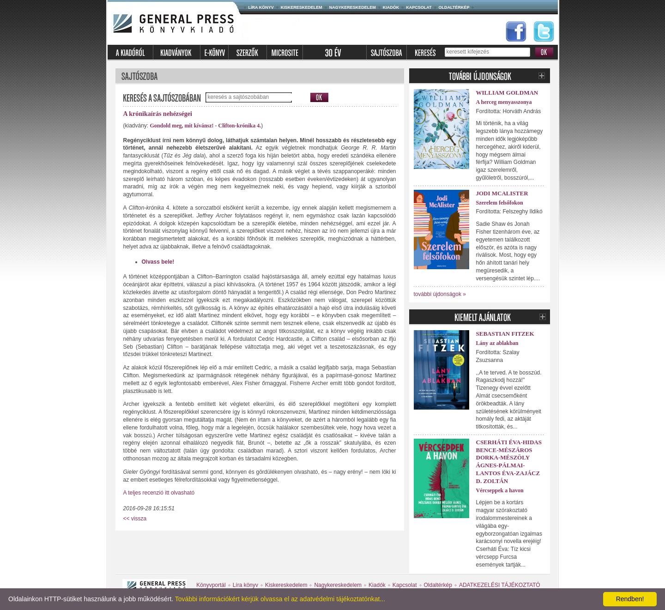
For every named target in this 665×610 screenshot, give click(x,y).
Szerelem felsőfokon (499, 202)
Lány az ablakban (497, 343)
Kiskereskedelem (301, 7)
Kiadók (391, 7)
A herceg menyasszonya (504, 102)
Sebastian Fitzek (505, 333)
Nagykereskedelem (352, 7)
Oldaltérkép (454, 7)
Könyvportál (210, 585)
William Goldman (507, 92)
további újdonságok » (440, 294)
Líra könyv (261, 7)
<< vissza (135, 518)
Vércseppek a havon (500, 490)
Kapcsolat (418, 7)
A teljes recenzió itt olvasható (159, 492)
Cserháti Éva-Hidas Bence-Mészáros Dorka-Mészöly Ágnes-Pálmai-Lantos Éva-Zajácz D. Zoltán (509, 461)
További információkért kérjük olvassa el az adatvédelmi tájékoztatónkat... (280, 599)
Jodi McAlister (502, 193)
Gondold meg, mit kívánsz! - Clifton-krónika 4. (205, 125)
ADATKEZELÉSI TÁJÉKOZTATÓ (499, 585)
